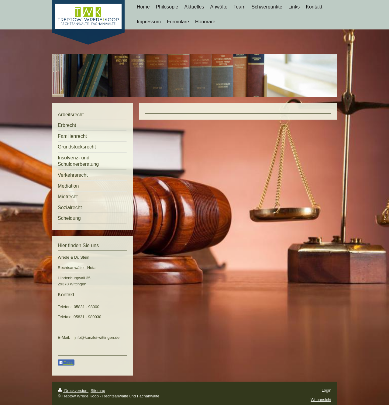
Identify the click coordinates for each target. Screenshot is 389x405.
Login (326, 390)
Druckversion (73, 390)
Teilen (66, 363)
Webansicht (321, 399)
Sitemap (98, 390)
